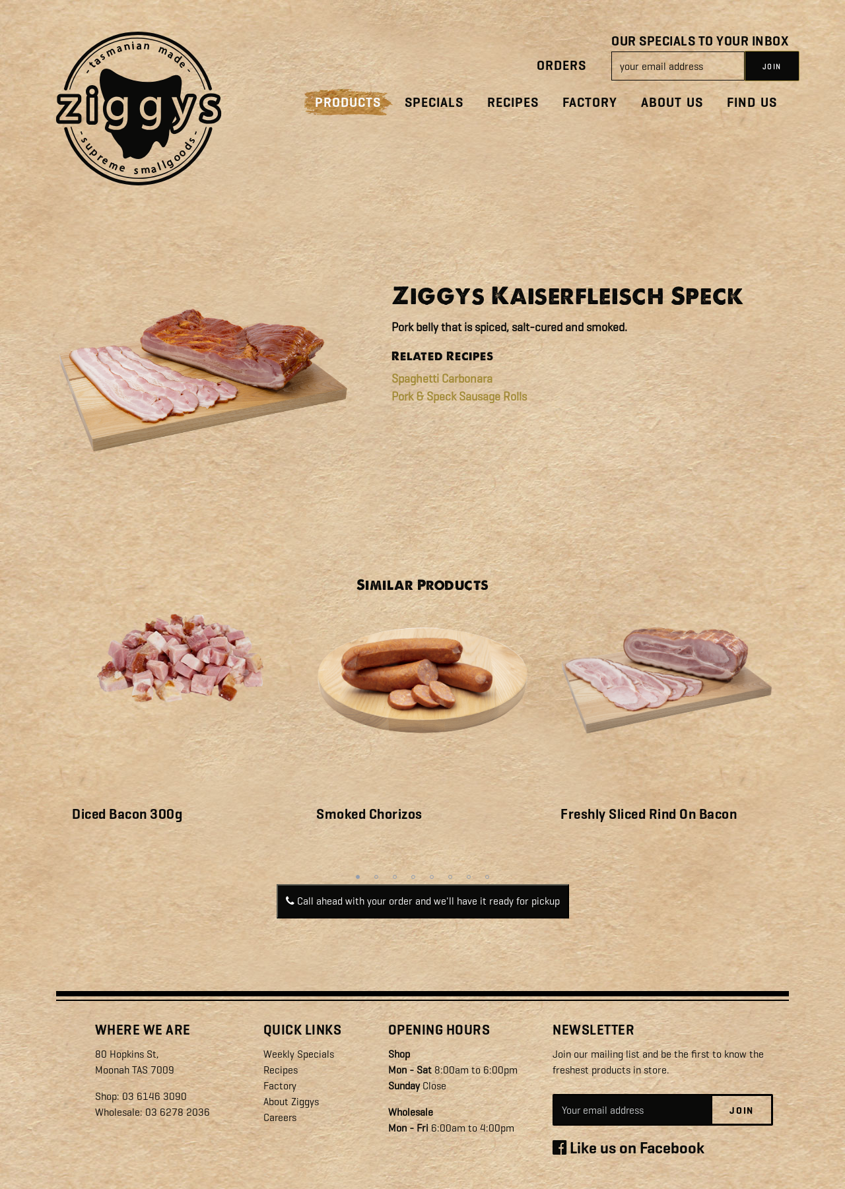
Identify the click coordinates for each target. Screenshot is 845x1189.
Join (741, 1110)
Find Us (752, 102)
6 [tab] (450, 877)
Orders (561, 65)
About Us (672, 102)
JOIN (772, 66)
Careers (280, 1117)
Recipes (513, 102)
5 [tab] (432, 877)
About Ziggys (291, 1101)
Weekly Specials (298, 1054)
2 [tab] (376, 877)
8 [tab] (487, 877)
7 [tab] (469, 877)
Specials (434, 102)
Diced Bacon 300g (127, 814)
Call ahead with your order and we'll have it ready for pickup (423, 901)
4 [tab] (413, 877)
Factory (589, 102)
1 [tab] (358, 877)
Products (348, 102)
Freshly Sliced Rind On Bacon (648, 814)
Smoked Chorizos (369, 814)
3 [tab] (395, 877)
